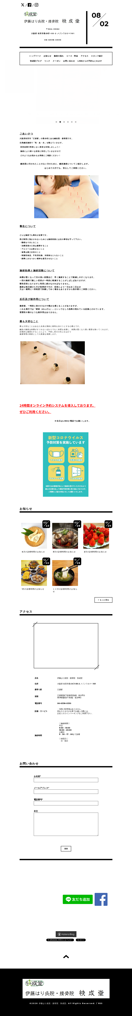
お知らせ (47, 56)
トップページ (35, 56)
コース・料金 (72, 56)
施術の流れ (59, 56)
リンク (47, 61)
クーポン (57, 61)
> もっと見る (103, 600)
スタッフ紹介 (97, 56)
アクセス (85, 56)
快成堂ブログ (36, 61)
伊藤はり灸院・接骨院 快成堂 (52, 1003)
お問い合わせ (69, 61)
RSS (100, 1003)
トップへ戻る (66, 956)
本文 (36, 811)
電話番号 (38, 799)
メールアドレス (41, 788)
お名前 (37, 776)
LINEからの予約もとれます (90, 61)
